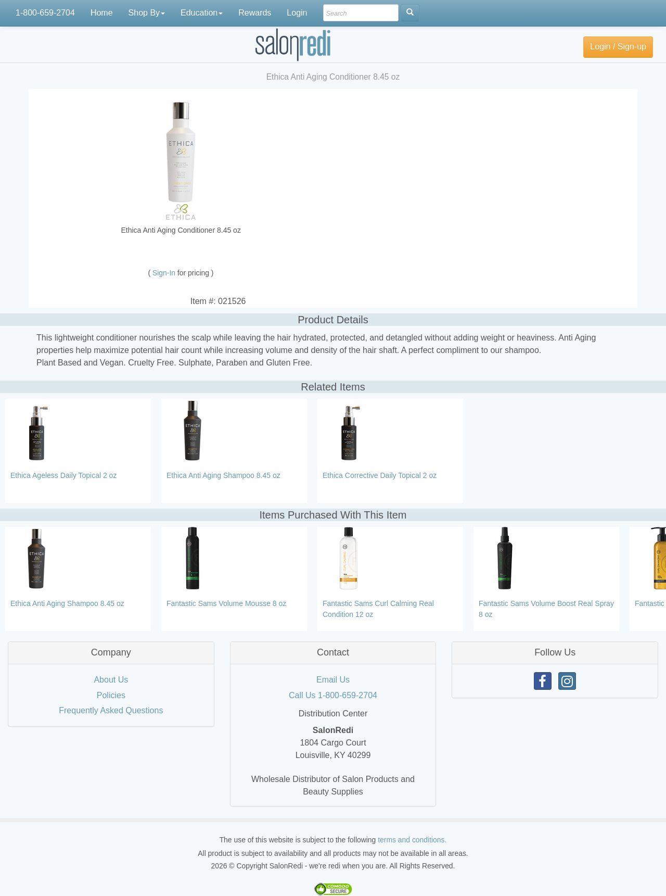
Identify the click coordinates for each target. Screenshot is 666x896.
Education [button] (202, 12)
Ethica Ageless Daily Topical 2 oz (63, 475)
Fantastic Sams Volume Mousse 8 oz (226, 603)
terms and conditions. (412, 840)
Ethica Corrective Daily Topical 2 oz (380, 475)
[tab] (111, 653)
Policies (111, 695)
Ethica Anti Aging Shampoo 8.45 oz (223, 475)
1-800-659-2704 (45, 12)
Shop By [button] (147, 12)
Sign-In (164, 273)
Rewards (254, 12)
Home (102, 12)
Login (297, 12)
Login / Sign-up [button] (618, 46)
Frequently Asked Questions (111, 710)
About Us (111, 679)
